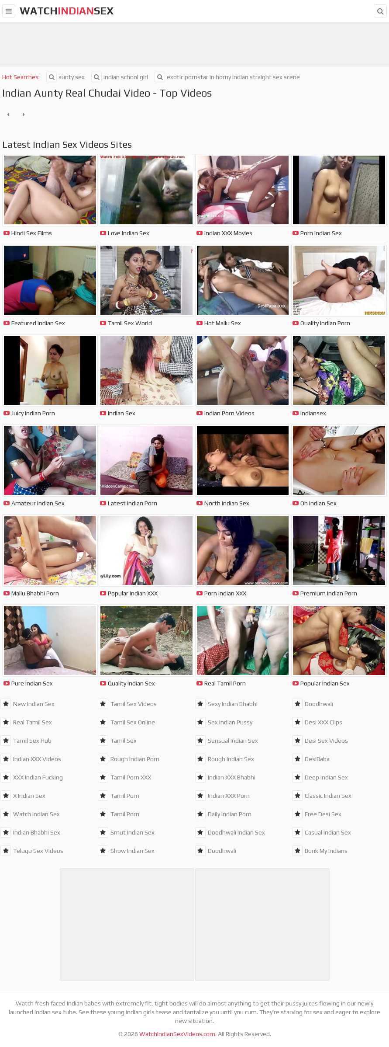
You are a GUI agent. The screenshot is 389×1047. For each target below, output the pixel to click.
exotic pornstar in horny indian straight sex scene (227, 77)
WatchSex (67, 11)
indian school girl (119, 77)
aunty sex (65, 77)
